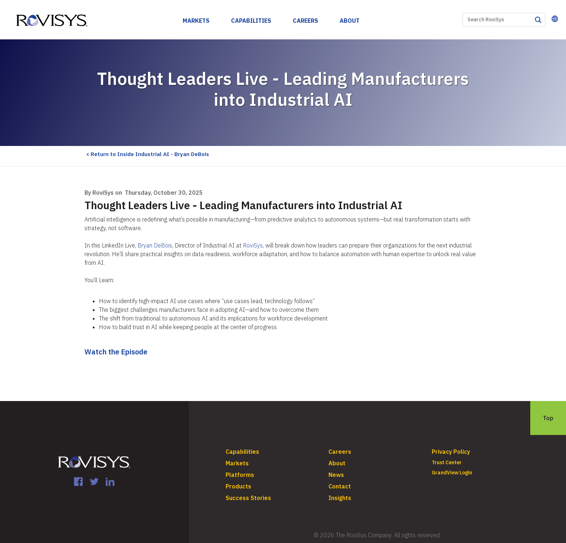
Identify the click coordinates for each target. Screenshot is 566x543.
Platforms (240, 474)
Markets (196, 20)
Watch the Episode (115, 352)
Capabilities (251, 20)
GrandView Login (452, 472)
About (350, 20)
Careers (305, 20)
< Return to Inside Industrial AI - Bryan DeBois (147, 154)
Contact (339, 486)
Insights (339, 497)
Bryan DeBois (155, 245)
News (336, 474)
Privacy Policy (451, 451)
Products (238, 486)
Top (548, 418)
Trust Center (447, 462)
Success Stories (248, 497)
